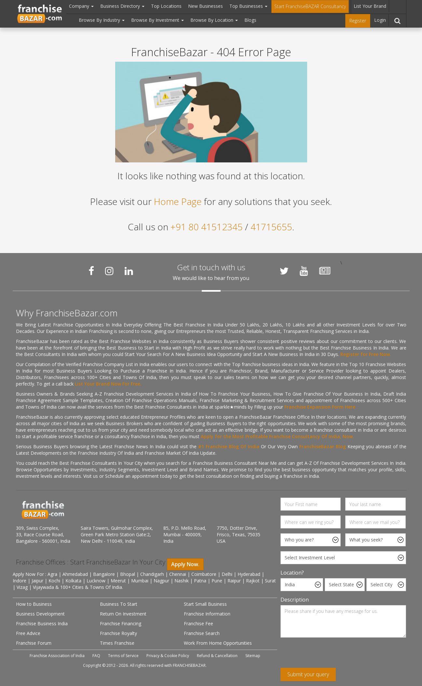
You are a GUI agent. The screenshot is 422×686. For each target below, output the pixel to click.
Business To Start (118, 604)
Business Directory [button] (122, 6)
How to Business (34, 604)
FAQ (96, 655)
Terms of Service (123, 655)
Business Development (40, 614)
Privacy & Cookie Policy (167, 655)
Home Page (178, 201)
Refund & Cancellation (217, 655)
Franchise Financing (120, 623)
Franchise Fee (198, 623)
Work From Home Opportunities (218, 643)
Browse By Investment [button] (157, 20)
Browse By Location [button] (214, 20)
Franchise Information (207, 614)
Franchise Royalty (118, 633)
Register (357, 21)
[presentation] (329, 655)
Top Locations (166, 6)
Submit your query (308, 674)
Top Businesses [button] (248, 6)
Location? (292, 572)
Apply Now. (185, 564)
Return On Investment (123, 614)
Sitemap (252, 655)
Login (380, 20)
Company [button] (81, 6)
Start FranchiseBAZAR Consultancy (310, 6)
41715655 (271, 227)
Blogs (250, 20)
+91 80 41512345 (206, 227)
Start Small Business (205, 604)
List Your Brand (370, 6)
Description (294, 599)
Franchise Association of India (57, 655)
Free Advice (28, 633)
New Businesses (205, 6)
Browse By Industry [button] (102, 20)
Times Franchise (117, 643)
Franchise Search (202, 633)
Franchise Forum (33, 643)
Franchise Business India (42, 623)
